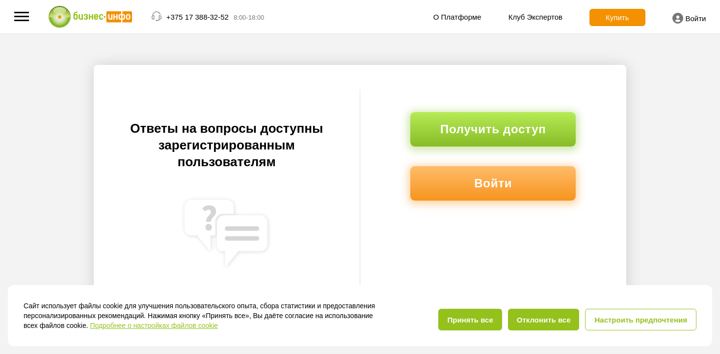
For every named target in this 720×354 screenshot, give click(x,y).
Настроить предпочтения (640, 320)
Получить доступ (493, 129)
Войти (689, 18)
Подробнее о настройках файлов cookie (154, 325)
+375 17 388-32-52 (197, 17)
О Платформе (457, 17)
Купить (617, 17)
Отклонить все (544, 320)
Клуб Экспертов (535, 17)
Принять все (470, 320)
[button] (21, 16)
